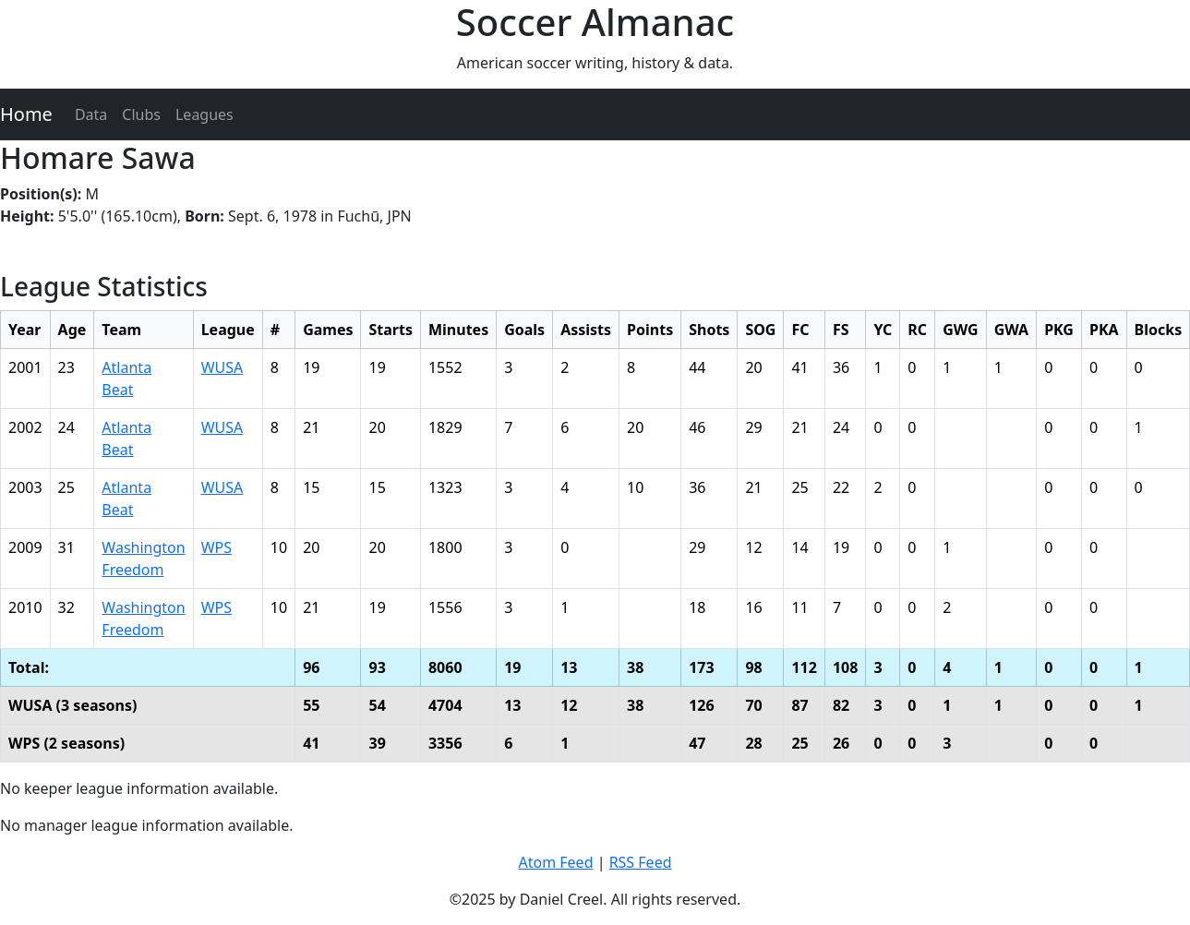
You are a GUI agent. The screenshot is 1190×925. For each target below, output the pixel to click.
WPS (216, 547)
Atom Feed (555, 862)
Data (91, 114)
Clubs (141, 114)
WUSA (222, 367)
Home (26, 114)
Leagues (204, 114)
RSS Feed (640, 862)
